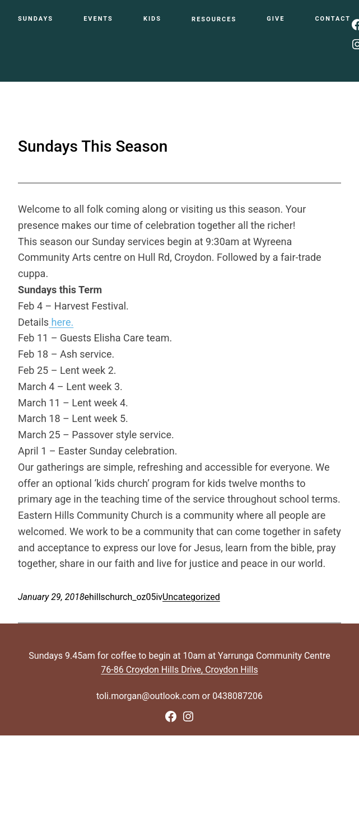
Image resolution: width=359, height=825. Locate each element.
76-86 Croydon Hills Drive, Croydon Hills (179, 669)
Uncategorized (191, 597)
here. (61, 322)
